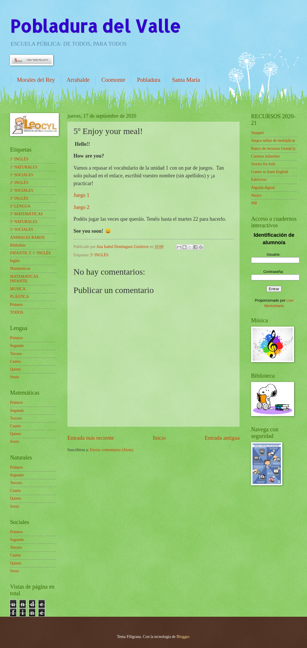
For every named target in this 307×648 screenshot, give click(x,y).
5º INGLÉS (99, 255)
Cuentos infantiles (265, 156)
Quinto (15, 369)
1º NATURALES (23, 167)
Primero (16, 304)
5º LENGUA (20, 206)
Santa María (186, 80)
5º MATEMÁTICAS (26, 214)
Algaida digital (263, 187)
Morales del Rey (36, 80)
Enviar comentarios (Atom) (111, 450)
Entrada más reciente (90, 438)
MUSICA (18, 289)
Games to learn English (269, 172)
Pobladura (148, 80)
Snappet (257, 133)
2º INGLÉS (19, 183)
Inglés (15, 261)
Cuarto (15, 361)
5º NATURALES (23, 222)
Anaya (256, 195)
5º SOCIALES (21, 229)
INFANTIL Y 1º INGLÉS (30, 253)
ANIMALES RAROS (27, 237)
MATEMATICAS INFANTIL (24, 279)
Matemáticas (20, 268)
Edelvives (259, 179)
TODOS (16, 312)
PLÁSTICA (19, 296)
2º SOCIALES (21, 190)
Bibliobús (18, 245)
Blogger (182, 637)
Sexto (14, 377)
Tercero (16, 354)
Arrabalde (78, 80)
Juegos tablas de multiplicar (273, 140)
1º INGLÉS (19, 159)
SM (254, 203)
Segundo (17, 346)
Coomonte (113, 80)
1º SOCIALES (21, 175)
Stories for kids (263, 164)
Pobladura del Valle (95, 26)
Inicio (159, 438)
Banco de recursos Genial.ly (273, 148)
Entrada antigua (222, 438)
